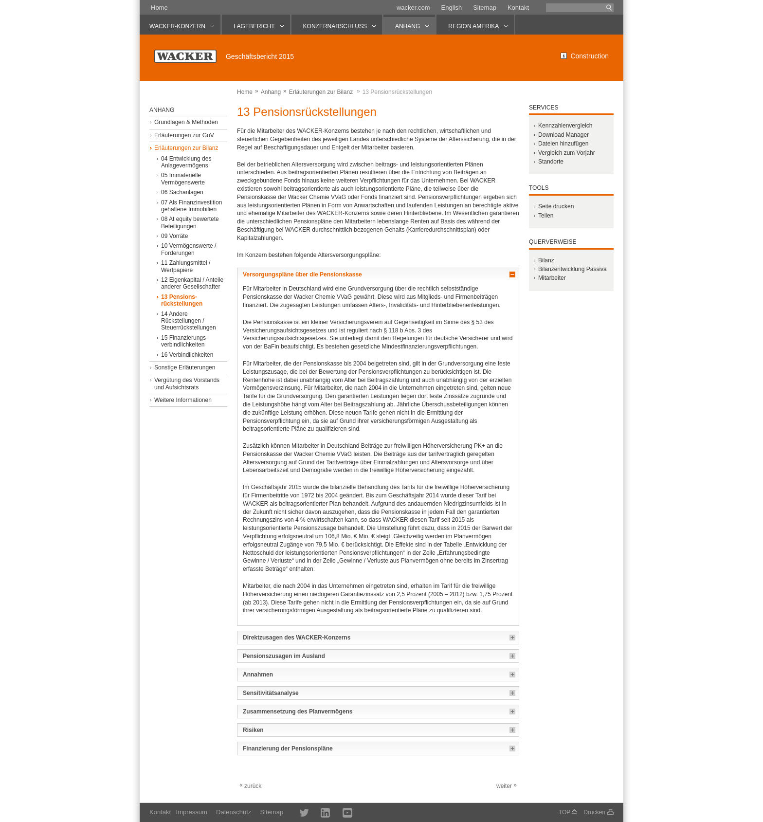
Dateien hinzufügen (563, 143)
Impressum (191, 812)
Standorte (550, 161)
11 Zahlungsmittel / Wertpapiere (185, 266)
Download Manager (563, 134)
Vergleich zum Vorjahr (566, 152)
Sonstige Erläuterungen (184, 367)
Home (159, 7)
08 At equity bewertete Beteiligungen (190, 222)
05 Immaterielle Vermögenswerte (183, 178)
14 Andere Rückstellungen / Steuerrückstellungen (188, 321)
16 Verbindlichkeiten (187, 354)
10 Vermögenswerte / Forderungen (188, 249)
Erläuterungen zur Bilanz (321, 92)
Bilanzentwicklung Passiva (572, 269)
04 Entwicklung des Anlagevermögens (186, 162)
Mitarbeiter (552, 277)
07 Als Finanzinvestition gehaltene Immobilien (191, 206)
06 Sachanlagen (182, 192)
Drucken (594, 812)
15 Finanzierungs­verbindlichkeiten (184, 341)
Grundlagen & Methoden (186, 122)
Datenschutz (233, 812)
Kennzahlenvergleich (565, 125)
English (451, 7)
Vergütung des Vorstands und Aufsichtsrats (186, 383)
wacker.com (413, 7)
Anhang (271, 92)
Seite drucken (556, 206)
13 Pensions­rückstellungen (181, 300)
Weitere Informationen (183, 400)
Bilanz (546, 260)
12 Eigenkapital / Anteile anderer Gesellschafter (192, 283)
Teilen (545, 215)
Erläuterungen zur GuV (184, 135)
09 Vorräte (174, 236)
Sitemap (484, 7)
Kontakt (518, 7)
